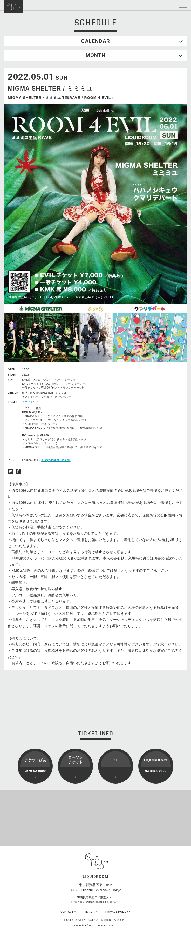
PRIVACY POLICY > (118, 911)
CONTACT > (68, 911)
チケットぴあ (30, 401)
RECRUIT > (91, 911)
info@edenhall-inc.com (55, 460)
